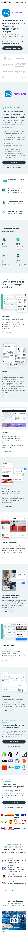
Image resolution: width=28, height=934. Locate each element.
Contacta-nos (19, 2)
